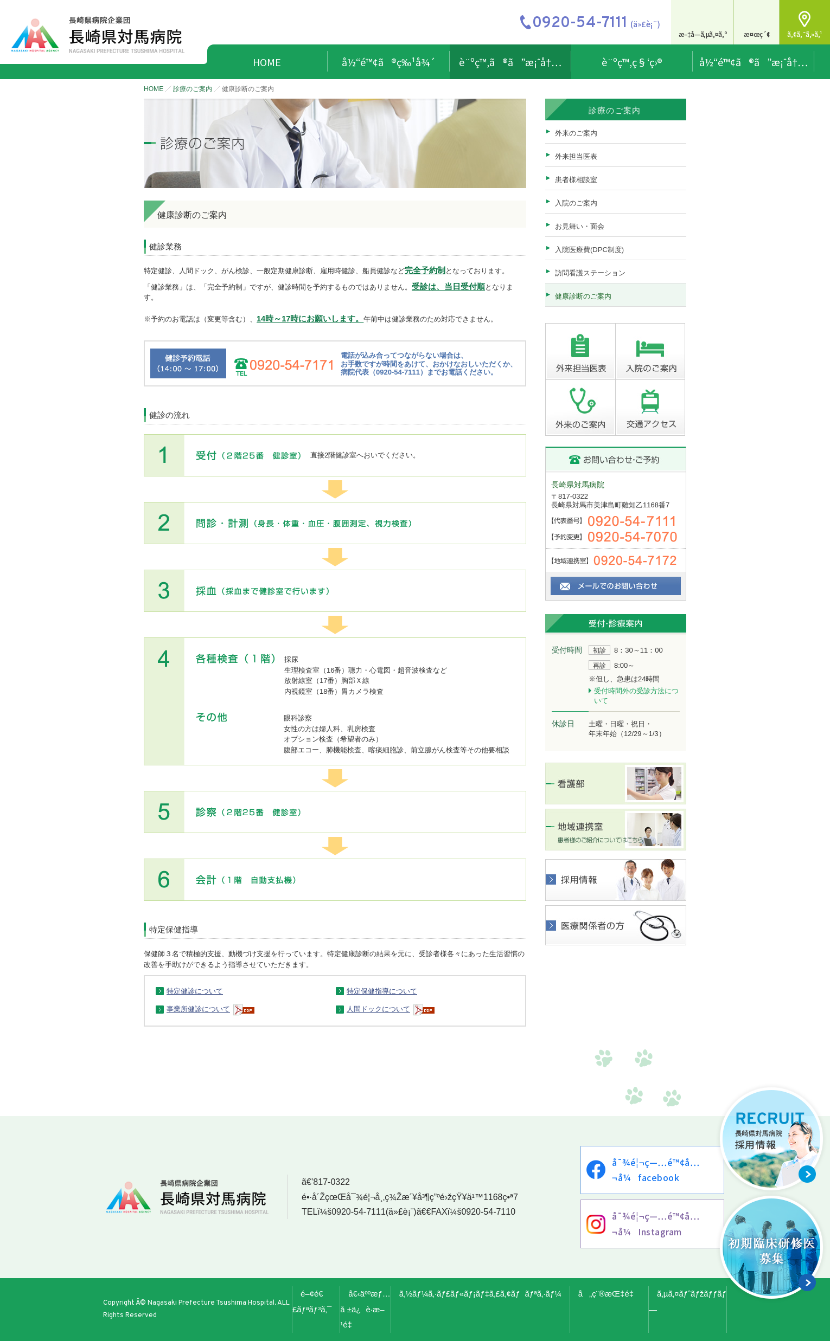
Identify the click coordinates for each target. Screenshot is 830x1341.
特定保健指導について (382, 991)
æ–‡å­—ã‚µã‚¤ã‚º (703, 33)
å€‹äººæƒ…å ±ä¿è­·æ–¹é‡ (365, 1309)
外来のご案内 (576, 133)
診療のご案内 (192, 89)
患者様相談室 (576, 180)
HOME (267, 62)
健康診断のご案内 (583, 296)
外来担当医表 (576, 156)
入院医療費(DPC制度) (589, 250)
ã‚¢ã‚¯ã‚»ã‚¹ (804, 33)
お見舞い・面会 (579, 226)
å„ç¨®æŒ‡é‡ (609, 1293)
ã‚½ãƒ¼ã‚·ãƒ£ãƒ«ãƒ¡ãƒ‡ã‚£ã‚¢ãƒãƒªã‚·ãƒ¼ (480, 1293)
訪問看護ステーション (590, 273)
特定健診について (195, 991)
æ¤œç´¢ (757, 33)
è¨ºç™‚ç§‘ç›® (632, 62)
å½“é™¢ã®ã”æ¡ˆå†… (753, 62)
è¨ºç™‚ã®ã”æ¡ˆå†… (510, 62)
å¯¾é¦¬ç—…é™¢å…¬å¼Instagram (655, 1223)
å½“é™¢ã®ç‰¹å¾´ (389, 62)
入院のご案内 (576, 203)
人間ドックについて (378, 1009)
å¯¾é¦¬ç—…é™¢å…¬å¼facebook (655, 1170)
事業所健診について (198, 1009)
